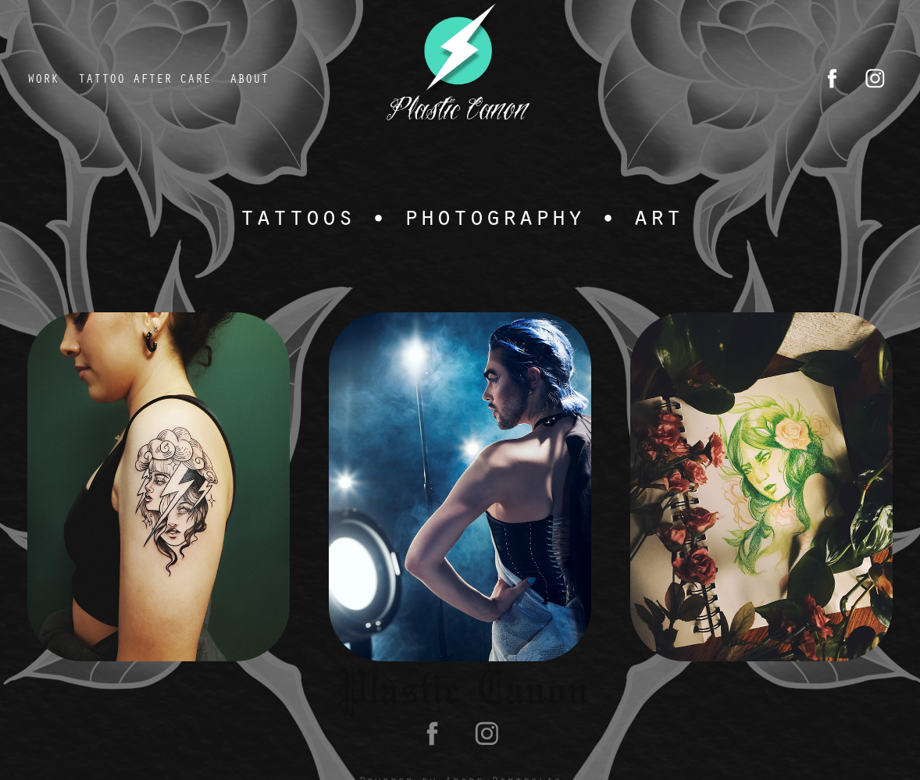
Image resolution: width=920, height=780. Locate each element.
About (249, 78)
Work (43, 78)
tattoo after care (144, 78)
